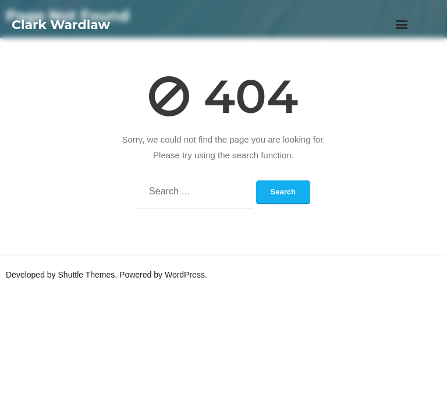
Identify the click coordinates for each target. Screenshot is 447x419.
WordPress (185, 274)
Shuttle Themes (86, 274)
